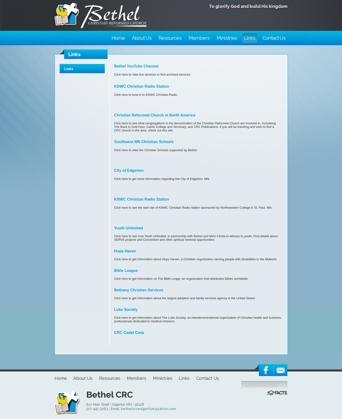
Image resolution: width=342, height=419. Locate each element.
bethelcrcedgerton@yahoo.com (148, 409)
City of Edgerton (129, 171)
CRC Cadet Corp (129, 333)
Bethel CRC (109, 395)
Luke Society (126, 310)
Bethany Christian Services (138, 290)
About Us (82, 378)
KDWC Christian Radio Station (141, 86)
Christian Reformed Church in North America (154, 115)
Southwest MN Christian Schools (144, 142)
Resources (109, 378)
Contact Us (207, 378)
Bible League (126, 271)
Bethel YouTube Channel (136, 66)
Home (61, 378)
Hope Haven (125, 251)
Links (68, 69)
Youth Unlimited (128, 228)
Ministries (162, 378)
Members (136, 378)
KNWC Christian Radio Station (141, 199)
